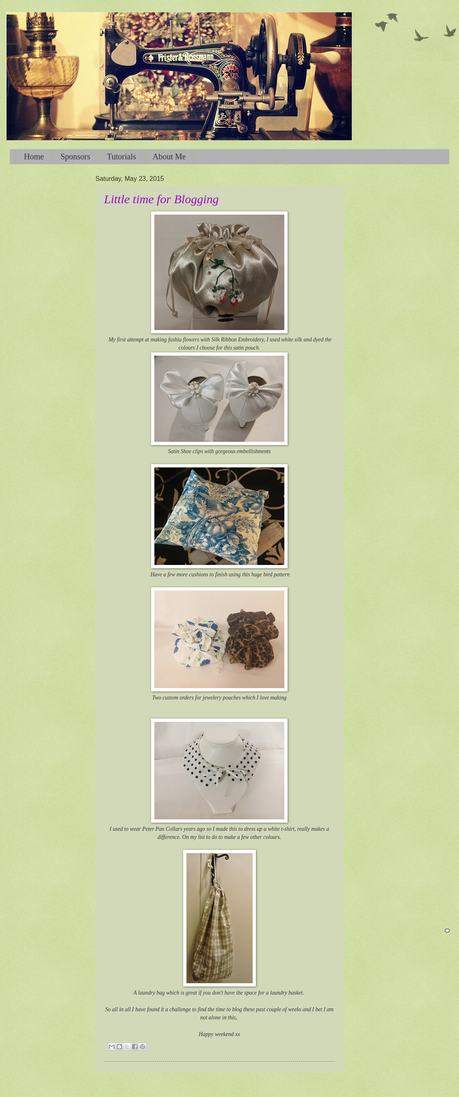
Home (34, 156)
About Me (169, 156)
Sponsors (75, 156)
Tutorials (121, 156)
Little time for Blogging (161, 199)
